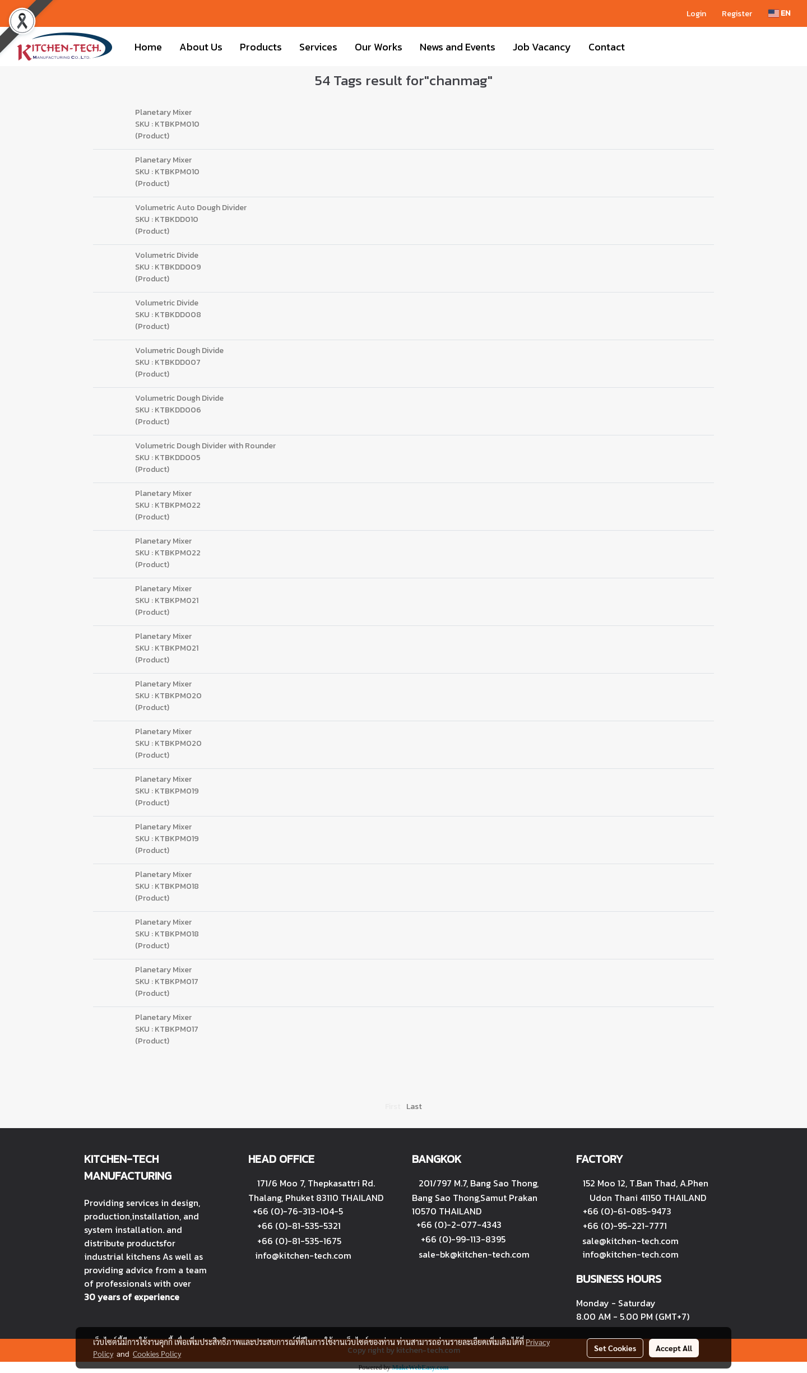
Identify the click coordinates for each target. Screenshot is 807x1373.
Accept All (674, 1348)
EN (779, 13)
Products (261, 46)
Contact (606, 46)
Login (696, 14)
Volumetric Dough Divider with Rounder (205, 446)
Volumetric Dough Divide (179, 350)
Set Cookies (615, 1348)
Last (414, 1106)
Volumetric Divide (166, 255)
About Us (200, 46)
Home (148, 46)
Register (737, 14)
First (393, 1106)
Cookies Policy (157, 1353)
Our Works (378, 46)
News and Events (457, 46)
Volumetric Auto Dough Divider (191, 208)
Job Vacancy (542, 46)
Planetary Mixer (163, 112)
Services (318, 46)
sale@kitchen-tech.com (630, 1240)
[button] (643, 46)
